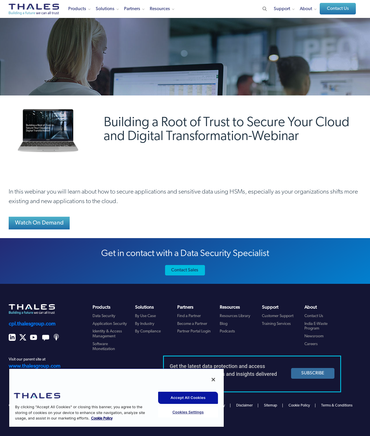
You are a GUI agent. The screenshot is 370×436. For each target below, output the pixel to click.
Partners (132, 9)
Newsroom (313, 336)
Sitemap (270, 405)
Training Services (276, 324)
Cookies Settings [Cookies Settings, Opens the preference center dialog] (188, 412)
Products (77, 9)
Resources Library (235, 316)
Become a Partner (192, 324)
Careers (311, 344)
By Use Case (145, 316)
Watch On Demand (39, 223)
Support (282, 9)
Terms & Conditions (336, 405)
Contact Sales (184, 270)
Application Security (109, 324)
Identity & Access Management (107, 334)
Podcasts (227, 331)
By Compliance (148, 331)
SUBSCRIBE (312, 373)
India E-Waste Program (316, 326)
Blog (223, 324)
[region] (116, 397)
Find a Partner (189, 316)
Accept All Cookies (188, 397)
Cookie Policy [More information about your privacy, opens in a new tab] (101, 418)
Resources (160, 9)
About (306, 9)
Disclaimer (244, 405)
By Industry (144, 324)
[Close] (213, 380)
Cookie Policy (299, 405)
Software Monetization (103, 346)
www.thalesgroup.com (34, 366)
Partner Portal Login (194, 331)
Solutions (105, 9)
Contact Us (338, 8)
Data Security (103, 316)
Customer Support (277, 316)
